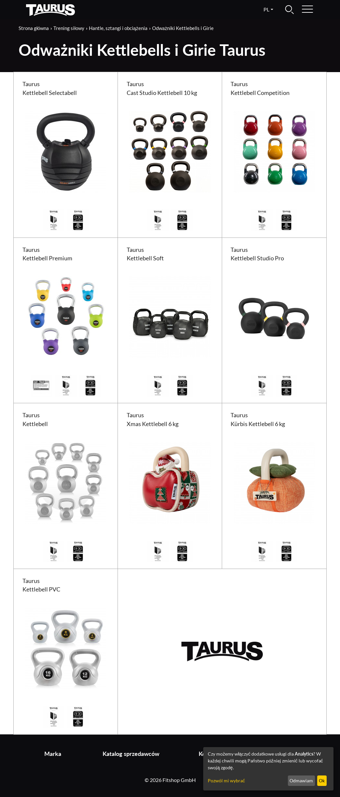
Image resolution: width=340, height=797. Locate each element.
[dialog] (268, 768)
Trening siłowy (68, 28)
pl (266, 9)
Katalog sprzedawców (131, 753)
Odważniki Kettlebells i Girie (183, 28)
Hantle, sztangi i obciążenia (118, 28)
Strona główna (34, 28)
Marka (52, 753)
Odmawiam (301, 780)
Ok (322, 780)
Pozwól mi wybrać (226, 780)
